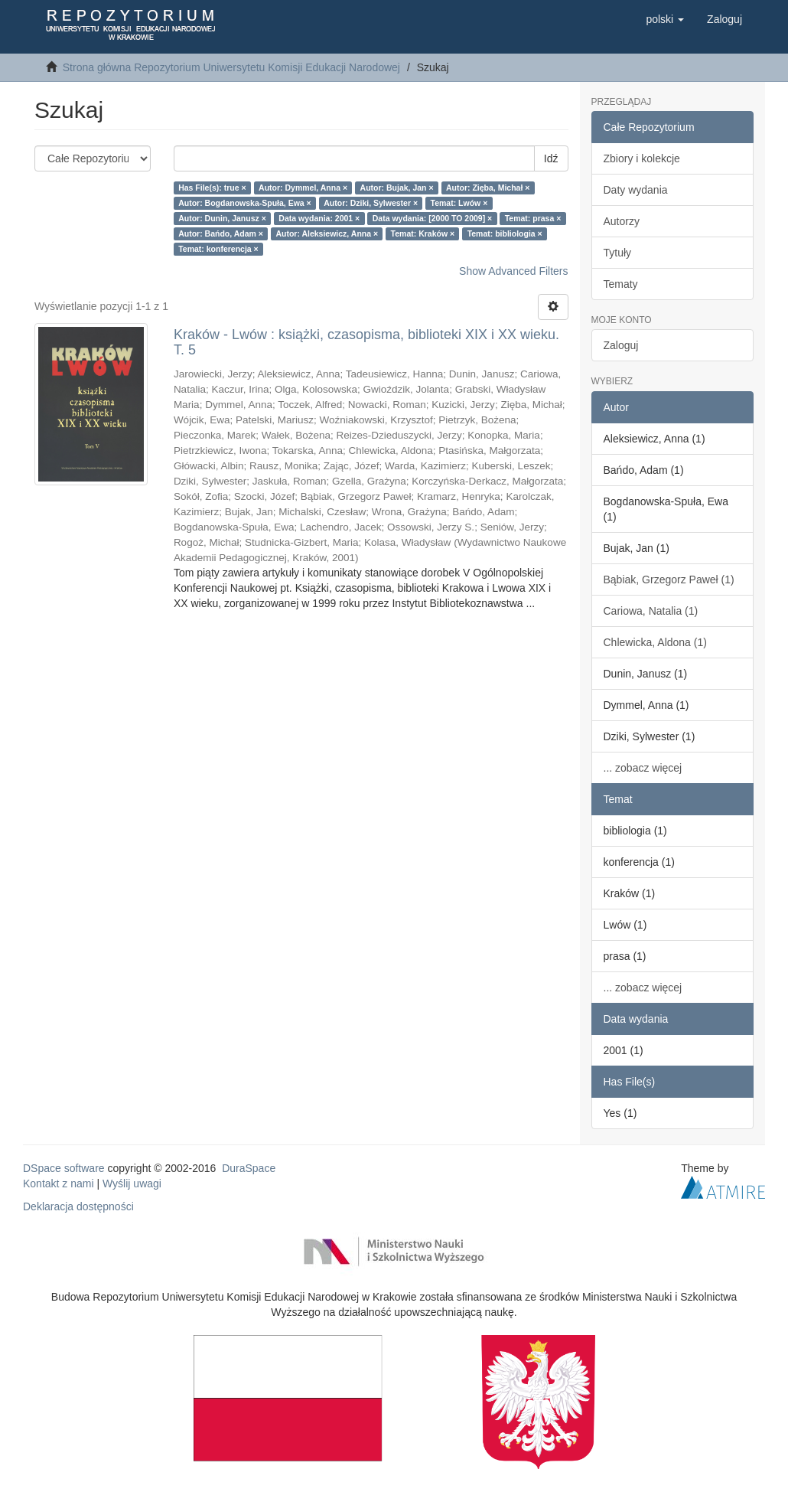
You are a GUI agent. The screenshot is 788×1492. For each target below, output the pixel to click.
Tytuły (618, 252)
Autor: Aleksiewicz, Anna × (326, 233)
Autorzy (622, 221)
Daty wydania (636, 190)
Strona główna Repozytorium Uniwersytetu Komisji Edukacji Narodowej (231, 67)
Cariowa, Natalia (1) (651, 611)
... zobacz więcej (643, 768)
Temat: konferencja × (218, 248)
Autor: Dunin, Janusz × (222, 218)
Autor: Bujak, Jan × (397, 187)
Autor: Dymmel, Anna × (303, 187)
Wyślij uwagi (132, 1183)
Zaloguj (621, 345)
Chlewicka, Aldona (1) (655, 642)
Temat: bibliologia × (504, 233)
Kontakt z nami (58, 1183)
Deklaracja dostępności (78, 1206)
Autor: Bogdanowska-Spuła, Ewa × (244, 202)
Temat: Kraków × (423, 233)
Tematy (621, 284)
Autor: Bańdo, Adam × (220, 233)
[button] (664, 19)
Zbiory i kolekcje (642, 158)
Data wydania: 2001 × (319, 218)
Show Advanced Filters (513, 271)
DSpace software (64, 1168)
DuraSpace (248, 1168)
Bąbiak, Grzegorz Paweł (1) (669, 579)
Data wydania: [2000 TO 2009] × (433, 218)
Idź (551, 158)
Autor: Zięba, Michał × (487, 187)
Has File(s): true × (212, 187)
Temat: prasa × (533, 218)
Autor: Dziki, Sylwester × (371, 202)
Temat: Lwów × (459, 202)
